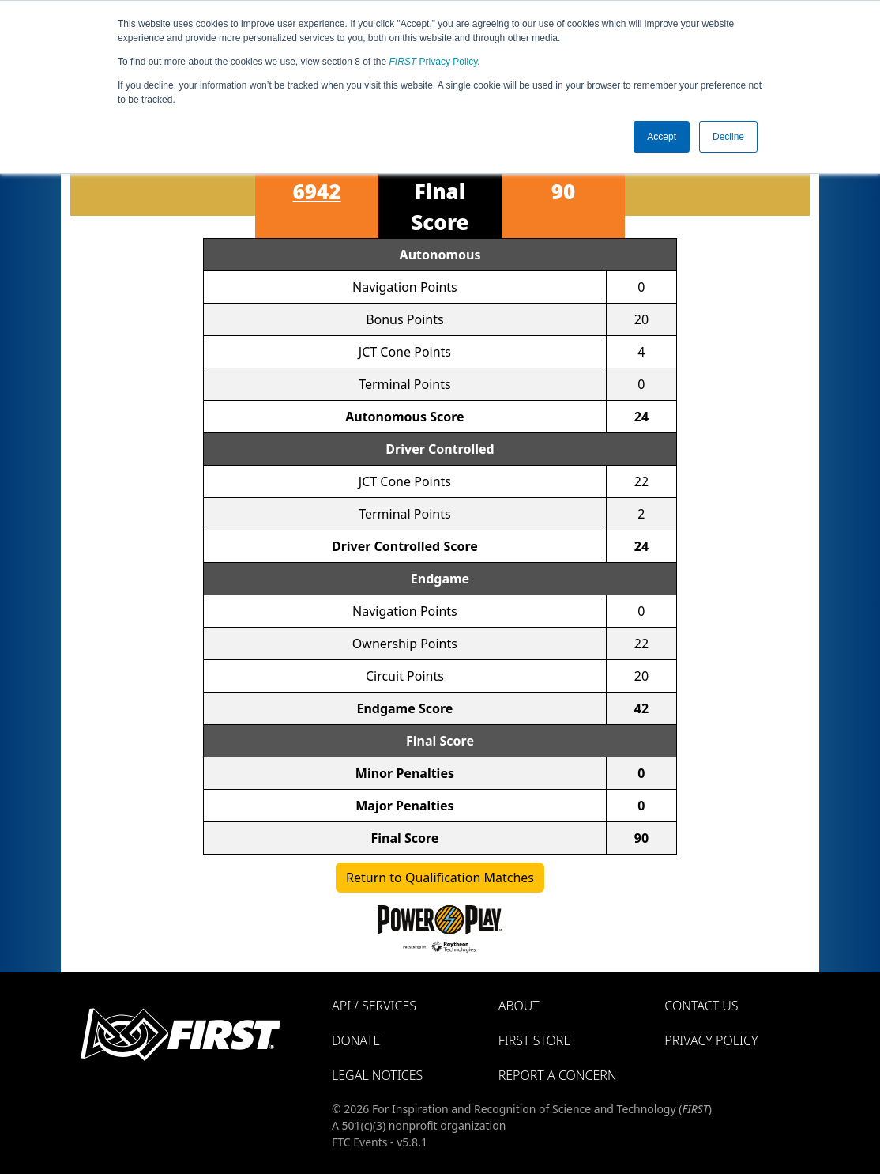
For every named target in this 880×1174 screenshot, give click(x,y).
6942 (317, 191)
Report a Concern (557, 1075)
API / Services (374, 1005)
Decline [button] (728, 136)
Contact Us (701, 1005)
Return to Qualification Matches (440, 877)
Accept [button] (661, 136)
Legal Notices (377, 1075)
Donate (356, 1040)
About (519, 1005)
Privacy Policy (433, 61)
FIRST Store (534, 1040)
